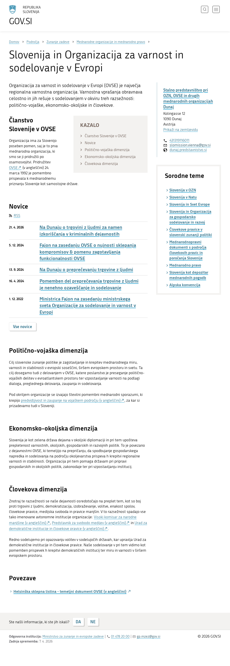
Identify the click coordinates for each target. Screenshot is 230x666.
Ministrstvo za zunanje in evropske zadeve (73, 636)
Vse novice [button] (22, 326)
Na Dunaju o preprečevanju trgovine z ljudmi (86, 269)
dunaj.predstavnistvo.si (188, 149)
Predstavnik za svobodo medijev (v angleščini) (89, 523)
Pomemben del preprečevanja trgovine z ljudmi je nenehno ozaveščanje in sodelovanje (89, 284)
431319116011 (179, 140)
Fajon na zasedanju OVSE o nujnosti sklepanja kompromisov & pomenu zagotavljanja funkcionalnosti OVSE (88, 252)
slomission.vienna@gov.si (190, 145)
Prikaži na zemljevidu (180, 129)
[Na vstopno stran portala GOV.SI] (37, 15)
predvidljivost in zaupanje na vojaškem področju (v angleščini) (71, 400)
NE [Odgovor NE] (92, 622)
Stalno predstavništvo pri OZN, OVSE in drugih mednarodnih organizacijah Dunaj (188, 98)
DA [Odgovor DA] (78, 622)
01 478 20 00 (120, 636)
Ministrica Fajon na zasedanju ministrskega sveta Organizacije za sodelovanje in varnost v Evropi (88, 305)
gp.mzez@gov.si (148, 636)
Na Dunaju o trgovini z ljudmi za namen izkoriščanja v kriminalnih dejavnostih (81, 230)
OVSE (13, 167)
